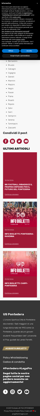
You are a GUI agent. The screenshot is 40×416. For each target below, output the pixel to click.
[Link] (4, 8)
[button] (37, 359)
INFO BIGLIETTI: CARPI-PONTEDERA (16, 284)
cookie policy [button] (17, 373)
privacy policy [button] (20, 395)
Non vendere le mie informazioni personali (15, 387)
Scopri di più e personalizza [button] (20, 412)
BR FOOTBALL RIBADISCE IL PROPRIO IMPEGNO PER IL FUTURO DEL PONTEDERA (18, 187)
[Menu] (35, 8)
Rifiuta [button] (11, 407)
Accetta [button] (29, 407)
